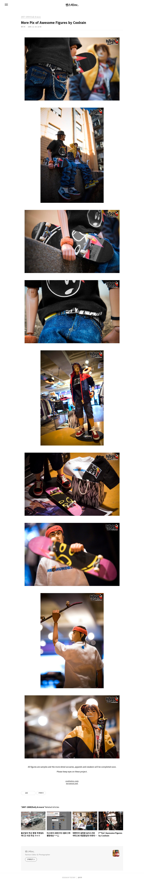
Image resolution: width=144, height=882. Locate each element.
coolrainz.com (72, 781)
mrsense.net (72, 783)
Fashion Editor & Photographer (37, 854)
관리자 (80, 877)
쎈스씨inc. (72, 4)
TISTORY (72, 877)
